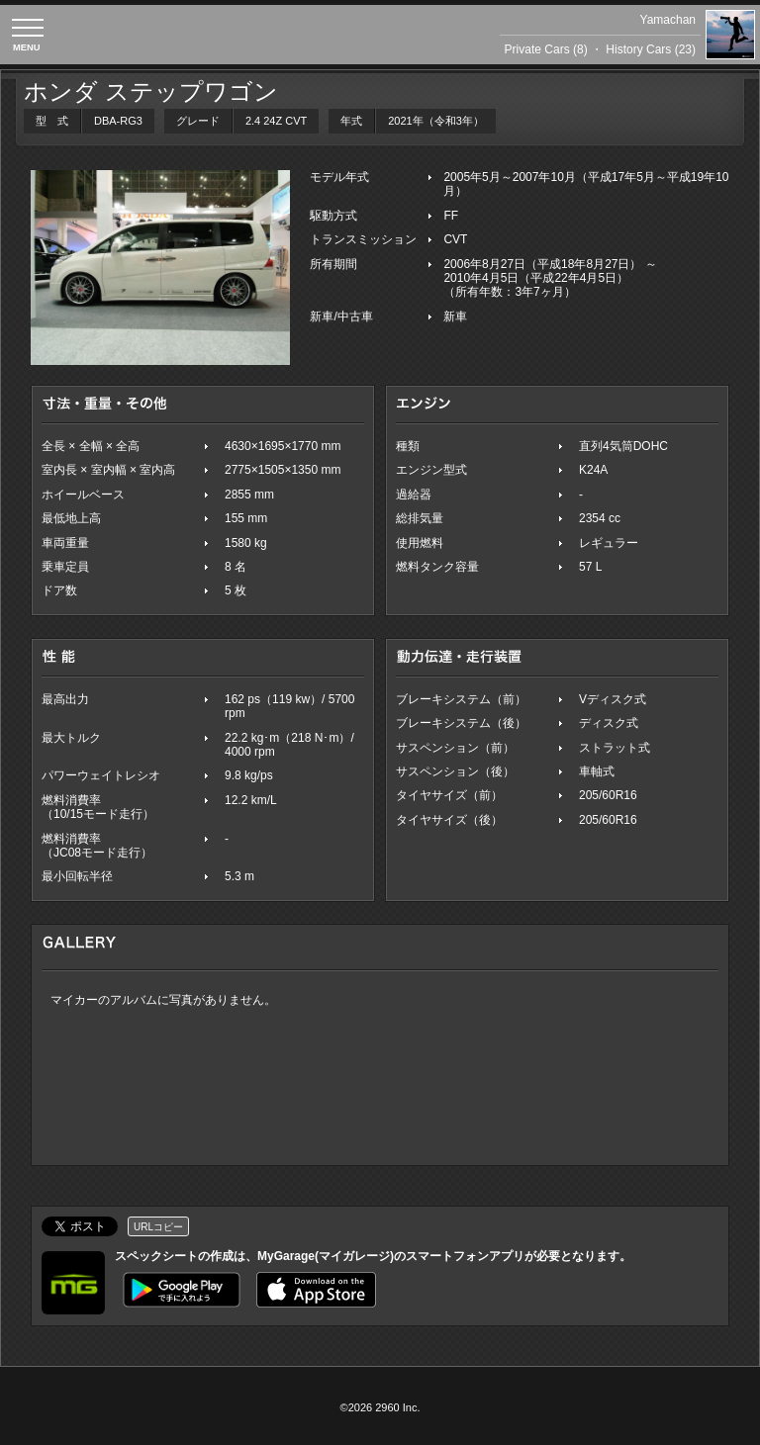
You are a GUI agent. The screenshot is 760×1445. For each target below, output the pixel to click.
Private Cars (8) (546, 49)
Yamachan (668, 20)
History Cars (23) (651, 49)
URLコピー (158, 1226)
